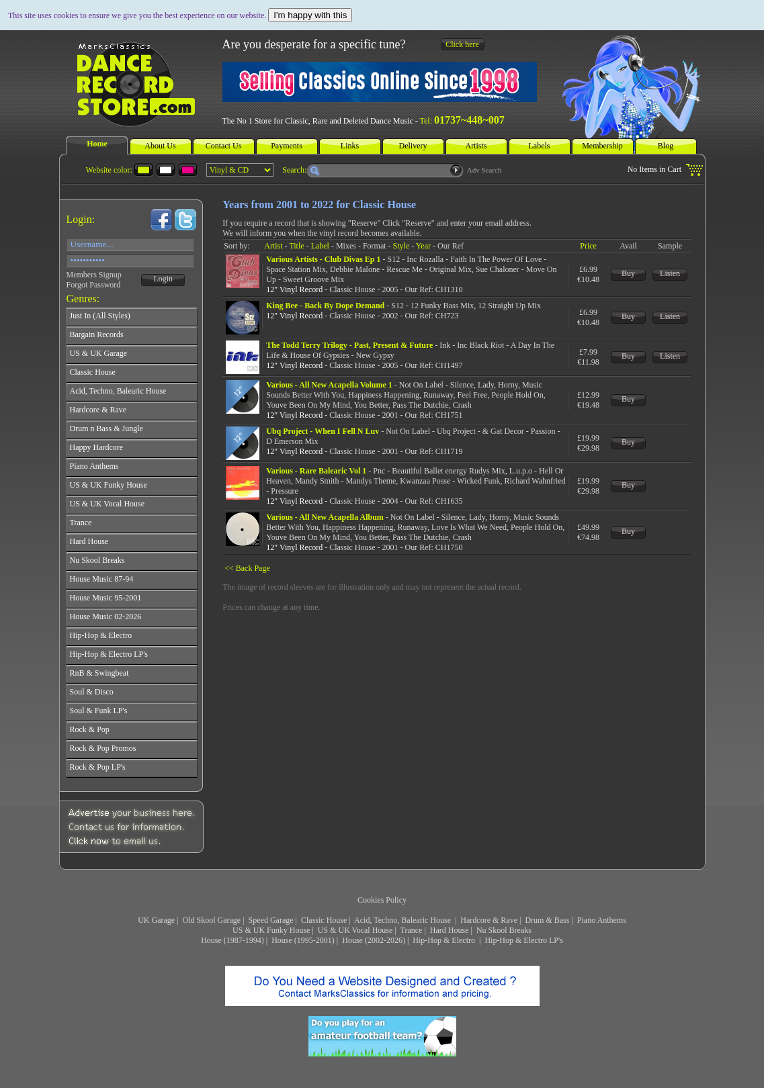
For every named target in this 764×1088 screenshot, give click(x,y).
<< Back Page (247, 568)
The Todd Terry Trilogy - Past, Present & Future (349, 345)
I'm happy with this (310, 15)
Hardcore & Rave (488, 920)
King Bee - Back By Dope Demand (325, 305)
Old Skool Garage (212, 920)
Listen (670, 273)
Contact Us (224, 145)
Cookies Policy (382, 900)
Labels (539, 145)
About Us (159, 145)
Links (350, 145)
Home (97, 143)
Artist (273, 246)
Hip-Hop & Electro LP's (523, 940)
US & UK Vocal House (355, 930)
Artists (475, 145)
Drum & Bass (547, 920)
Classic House (324, 920)
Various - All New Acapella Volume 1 (329, 385)
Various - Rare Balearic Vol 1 (316, 470)
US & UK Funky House (271, 930)
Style (401, 246)
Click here (462, 44)
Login (163, 278)
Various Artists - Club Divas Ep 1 (323, 259)
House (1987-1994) (232, 940)
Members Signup (94, 274)
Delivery (413, 145)
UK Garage (156, 920)
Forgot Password (94, 284)
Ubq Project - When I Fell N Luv (322, 431)
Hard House (449, 930)
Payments (286, 145)
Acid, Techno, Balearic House (403, 920)
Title (296, 246)
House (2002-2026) (373, 940)
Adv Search (484, 170)
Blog (665, 145)
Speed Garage (271, 920)
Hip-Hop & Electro (445, 940)
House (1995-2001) (303, 940)
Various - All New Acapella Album (325, 517)
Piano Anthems (601, 920)
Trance (411, 930)
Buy (628, 273)
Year (423, 246)
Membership (602, 145)
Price (588, 246)
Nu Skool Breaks (504, 930)
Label (320, 246)
